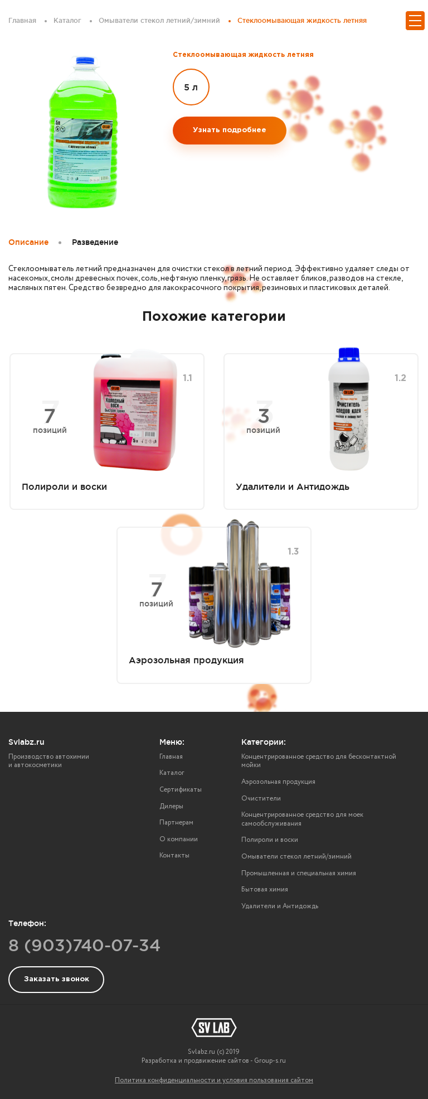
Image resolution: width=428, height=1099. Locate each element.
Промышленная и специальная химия (298, 873)
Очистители (261, 798)
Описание (28, 242)
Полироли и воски (269, 840)
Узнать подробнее (229, 130)
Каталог (171, 773)
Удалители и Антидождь (279, 906)
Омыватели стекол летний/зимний (296, 856)
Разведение (95, 242)
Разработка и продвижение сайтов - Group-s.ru (214, 1061)
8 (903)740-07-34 (84, 945)
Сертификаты (180, 789)
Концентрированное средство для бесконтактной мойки (318, 761)
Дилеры (171, 806)
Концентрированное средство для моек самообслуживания (302, 819)
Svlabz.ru (26, 742)
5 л (191, 87)
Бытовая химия (264, 889)
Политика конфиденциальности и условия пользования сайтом (214, 1080)
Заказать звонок (56, 979)
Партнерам (176, 822)
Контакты (174, 855)
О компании (178, 839)
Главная (171, 756)
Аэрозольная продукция (278, 782)
